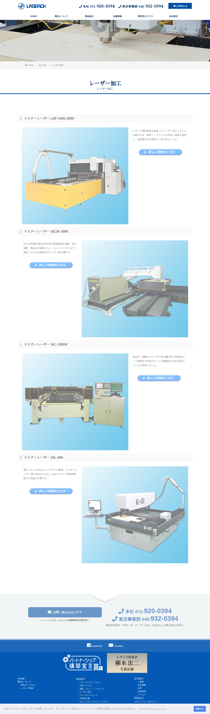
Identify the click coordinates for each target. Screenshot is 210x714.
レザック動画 (27, 688)
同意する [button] (200, 709)
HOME (33, 17)
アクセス (142, 694)
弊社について (61, 17)
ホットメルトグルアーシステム (93, 701)
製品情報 (43, 65)
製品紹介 (89, 17)
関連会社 (139, 698)
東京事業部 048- (145, 620)
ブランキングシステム (89, 682)
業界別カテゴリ (145, 17)
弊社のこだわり (28, 685)
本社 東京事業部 (120, 6)
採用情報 (142, 691)
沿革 (140, 688)
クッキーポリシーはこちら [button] (152, 708)
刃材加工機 (84, 698)
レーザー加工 (85, 692)
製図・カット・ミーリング (91, 689)
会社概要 (142, 685)
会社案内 (173, 17)
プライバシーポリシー (146, 701)
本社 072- (145, 613)
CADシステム (85, 685)
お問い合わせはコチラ (65, 613)
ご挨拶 (141, 682)
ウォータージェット (88, 695)
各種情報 (117, 17)
